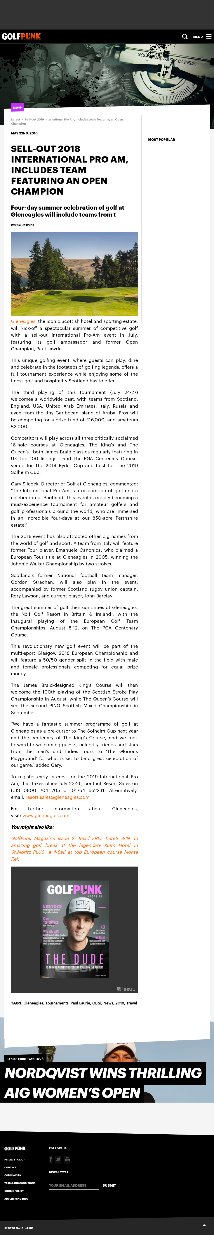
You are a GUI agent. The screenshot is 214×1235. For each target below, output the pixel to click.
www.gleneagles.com (46, 815)
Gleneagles (23, 321)
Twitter (58, 1160)
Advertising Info (16, 1198)
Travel (131, 1002)
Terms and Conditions (19, 1183)
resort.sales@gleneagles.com (57, 797)
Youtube (67, 1160)
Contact (10, 1167)
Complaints (12, 1175)
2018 (119, 1002)
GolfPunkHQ (24, 1228)
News (108, 1002)
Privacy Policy (14, 1159)
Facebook (50, 1160)
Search (185, 36)
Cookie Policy (14, 1191)
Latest (15, 119)
